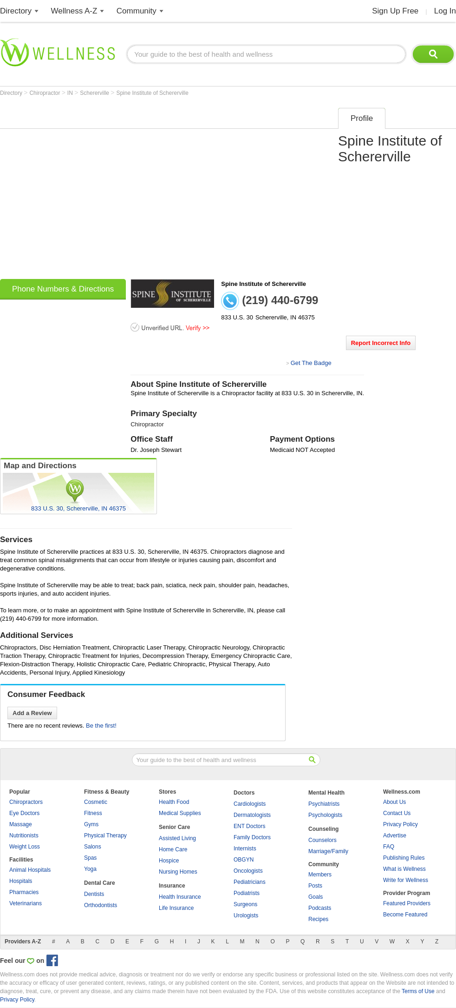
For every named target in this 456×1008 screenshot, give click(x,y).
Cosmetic (95, 802)
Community (136, 11)
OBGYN (244, 859)
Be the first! (101, 725)
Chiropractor (45, 93)
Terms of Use (418, 991)
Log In (445, 11)
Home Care (173, 849)
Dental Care (99, 883)
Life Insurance (176, 908)
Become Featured (405, 914)
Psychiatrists (323, 804)
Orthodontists (100, 905)
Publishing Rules (403, 858)
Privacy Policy (400, 824)
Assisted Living (177, 838)
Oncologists (248, 871)
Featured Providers (406, 903)
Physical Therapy (105, 835)
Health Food (174, 802)
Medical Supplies (180, 813)
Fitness (93, 813)
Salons (92, 846)
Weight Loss (24, 846)
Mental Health (326, 792)
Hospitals (20, 881)
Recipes (318, 919)
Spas (90, 858)
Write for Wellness (405, 880)
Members (320, 874)
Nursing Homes (178, 872)
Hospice (169, 860)
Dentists (94, 894)
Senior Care (174, 827)
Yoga (90, 869)
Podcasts (319, 908)
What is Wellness (404, 869)
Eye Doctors (24, 813)
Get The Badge (311, 362)
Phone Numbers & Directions (63, 289)
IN (70, 93)
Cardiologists (250, 804)
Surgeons (245, 904)
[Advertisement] (87, 190)
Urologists (246, 915)
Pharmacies (24, 892)
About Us (394, 802)
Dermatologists (252, 815)
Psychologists (325, 815)
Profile (362, 118)
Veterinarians (25, 903)
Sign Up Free (395, 11)
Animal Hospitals (30, 870)
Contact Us (396, 813)
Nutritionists (24, 835)
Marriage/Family (328, 851)
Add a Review (32, 713)
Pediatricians (250, 882)
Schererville (95, 93)
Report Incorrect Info (381, 342)
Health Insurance (180, 897)
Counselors (322, 840)
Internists (245, 848)
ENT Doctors (249, 826)
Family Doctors (252, 837)
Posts (315, 885)
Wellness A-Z (74, 11)
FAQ (388, 846)
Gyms (91, 824)
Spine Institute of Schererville (152, 93)
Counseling (323, 829)
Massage (20, 824)
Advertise (394, 835)
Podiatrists (247, 893)
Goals (315, 897)
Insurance (172, 885)
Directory (16, 11)
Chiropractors (26, 802)
